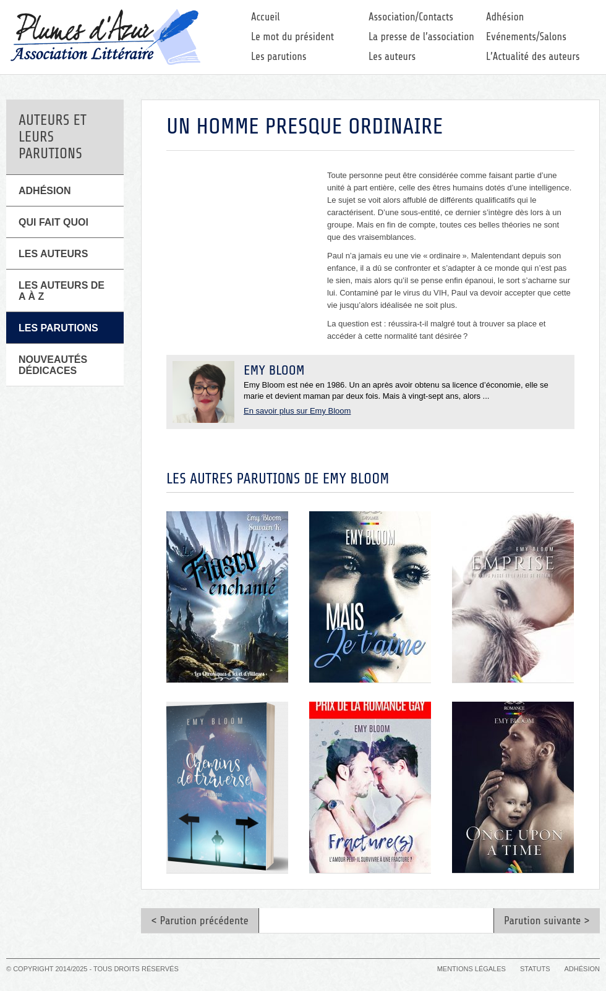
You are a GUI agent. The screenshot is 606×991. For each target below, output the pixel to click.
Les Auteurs (53, 254)
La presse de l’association (421, 37)
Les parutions (279, 56)
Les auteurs (392, 56)
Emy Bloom (274, 370)
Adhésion (505, 17)
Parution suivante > (547, 920)
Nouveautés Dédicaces (53, 365)
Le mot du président (292, 37)
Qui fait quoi (53, 222)
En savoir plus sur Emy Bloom (297, 410)
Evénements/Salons (526, 37)
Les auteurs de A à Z (62, 291)
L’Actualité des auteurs (533, 56)
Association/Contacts (411, 17)
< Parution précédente (200, 920)
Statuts (535, 968)
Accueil (265, 17)
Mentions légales (471, 968)
